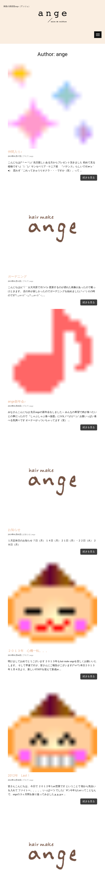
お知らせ (14, 530)
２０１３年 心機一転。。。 (28, 651)
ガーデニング (17, 276)
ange (31, 156)
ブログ (25, 156)
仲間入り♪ (15, 152)
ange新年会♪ (17, 401)
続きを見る (89, 177)
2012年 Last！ (19, 775)
